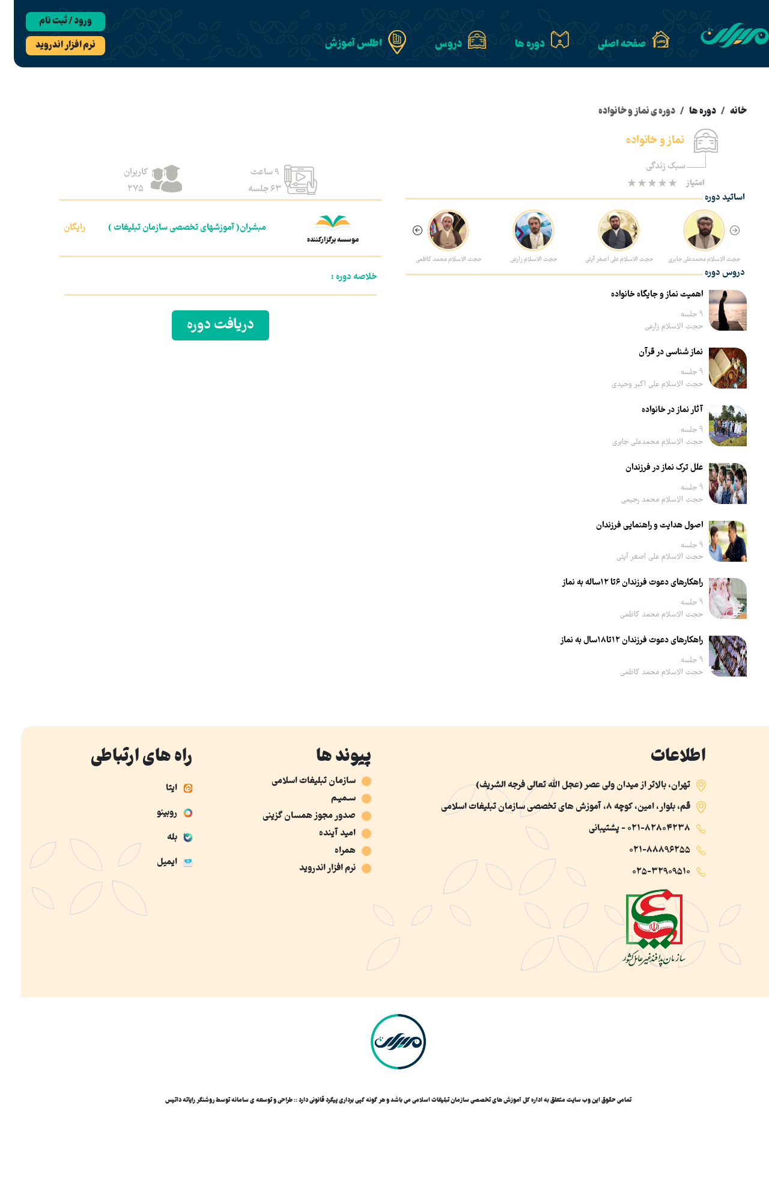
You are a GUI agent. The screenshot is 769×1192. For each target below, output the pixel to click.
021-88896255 (645, 850)
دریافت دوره (206, 325)
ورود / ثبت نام (51, 21)
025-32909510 (647, 872)
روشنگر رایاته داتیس (176, 1100)
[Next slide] (404, 231)
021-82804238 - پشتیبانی (625, 828)
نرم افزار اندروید (52, 45)
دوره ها (688, 111)
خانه (724, 111)
